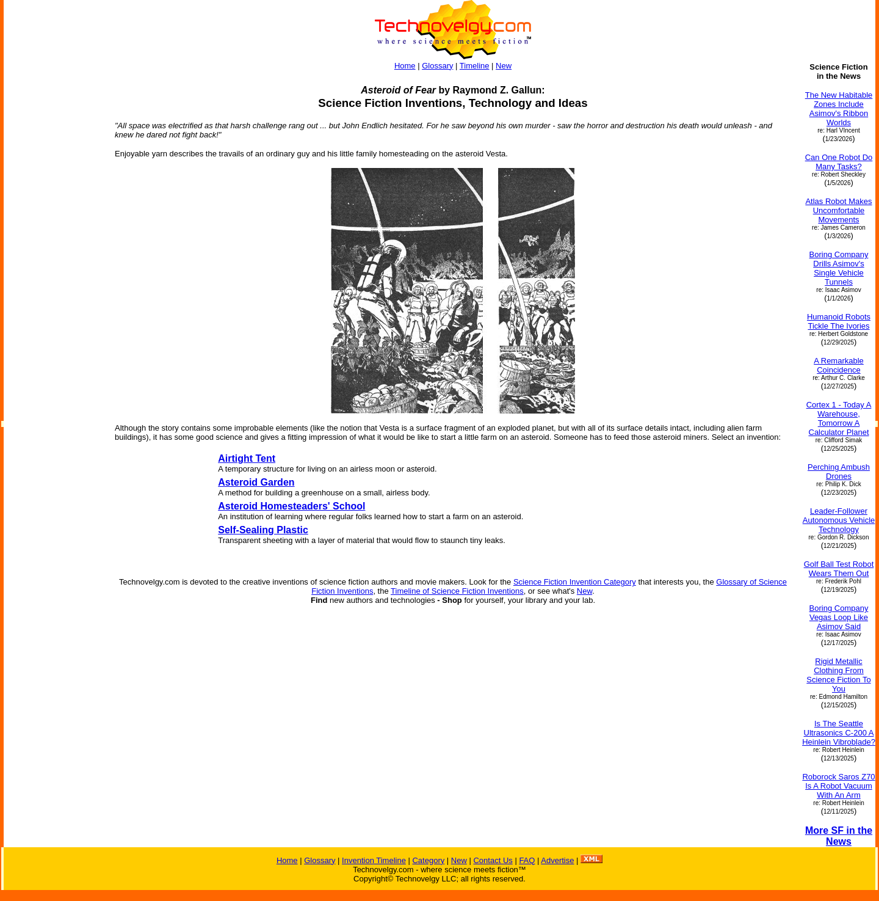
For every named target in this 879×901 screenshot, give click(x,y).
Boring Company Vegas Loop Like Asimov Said (839, 617)
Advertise (557, 860)
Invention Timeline (374, 860)
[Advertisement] (54, 245)
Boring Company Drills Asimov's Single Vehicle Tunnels (839, 268)
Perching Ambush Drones (839, 471)
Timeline (475, 65)
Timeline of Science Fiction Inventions (457, 591)
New (504, 65)
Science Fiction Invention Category (574, 581)
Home (405, 65)
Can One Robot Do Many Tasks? (839, 162)
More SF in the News (838, 836)
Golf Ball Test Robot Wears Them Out (839, 569)
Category (428, 860)
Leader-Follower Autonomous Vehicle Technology (839, 520)
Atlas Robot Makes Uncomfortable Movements (838, 210)
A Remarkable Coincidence (839, 365)
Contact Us (492, 860)
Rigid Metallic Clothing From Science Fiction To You (838, 675)
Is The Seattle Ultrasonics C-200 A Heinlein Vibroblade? (838, 732)
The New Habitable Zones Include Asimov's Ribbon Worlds (839, 108)
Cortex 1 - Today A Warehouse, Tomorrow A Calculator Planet (839, 418)
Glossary (437, 65)
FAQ (527, 860)
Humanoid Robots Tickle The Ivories (838, 321)
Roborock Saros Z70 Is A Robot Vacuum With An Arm (838, 786)
